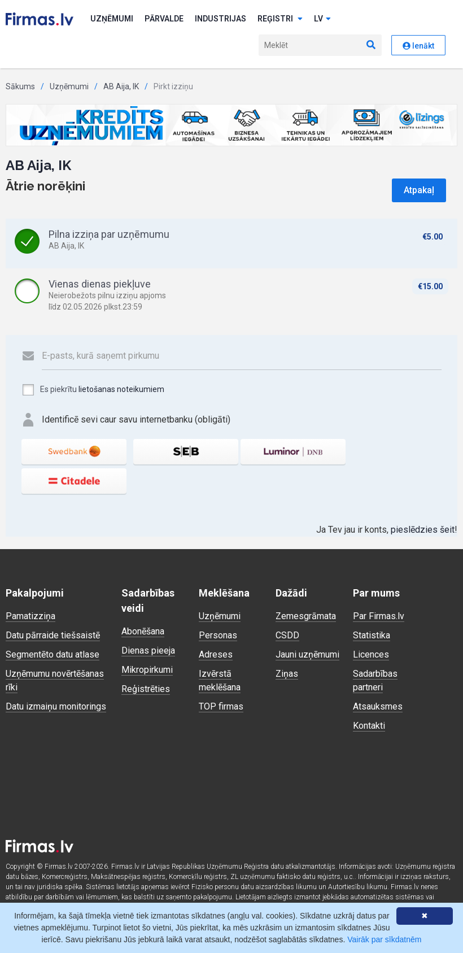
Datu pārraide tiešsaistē (53, 635)
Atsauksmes (378, 706)
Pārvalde (164, 18)
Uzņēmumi (111, 18)
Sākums (20, 86)
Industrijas (220, 18)
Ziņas (287, 673)
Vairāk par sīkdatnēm (384, 939)
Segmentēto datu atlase (52, 654)
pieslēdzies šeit (423, 529)
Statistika (371, 635)
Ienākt (418, 45)
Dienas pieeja (148, 650)
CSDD (287, 635)
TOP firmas (221, 706)
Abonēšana (142, 631)
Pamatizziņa (30, 616)
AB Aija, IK (121, 86)
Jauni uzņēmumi (307, 654)
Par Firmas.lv (378, 616)
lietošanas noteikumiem (121, 389)
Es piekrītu (92, 389)
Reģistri (280, 18)
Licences (371, 654)
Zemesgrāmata (306, 616)
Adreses (216, 654)
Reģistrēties (145, 689)
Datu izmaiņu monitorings (56, 706)
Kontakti (369, 725)
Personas (218, 635)
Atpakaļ (419, 190)
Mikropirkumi (147, 669)
